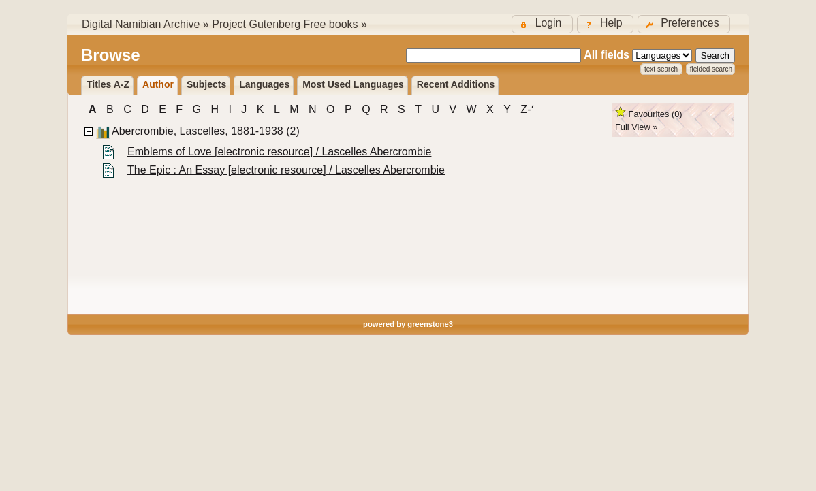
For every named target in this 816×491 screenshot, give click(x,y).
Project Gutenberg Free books (285, 24)
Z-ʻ (527, 109)
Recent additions (456, 84)
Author (158, 84)
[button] (684, 24)
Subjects (206, 84)
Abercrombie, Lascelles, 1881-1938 (197, 131)
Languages (264, 84)
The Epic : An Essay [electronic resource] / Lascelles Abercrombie (286, 170)
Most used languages (353, 84)
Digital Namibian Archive (141, 24)
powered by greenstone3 (408, 324)
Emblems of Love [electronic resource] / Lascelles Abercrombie (279, 151)
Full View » (636, 127)
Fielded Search (711, 69)
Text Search (661, 69)
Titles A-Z (108, 84)
